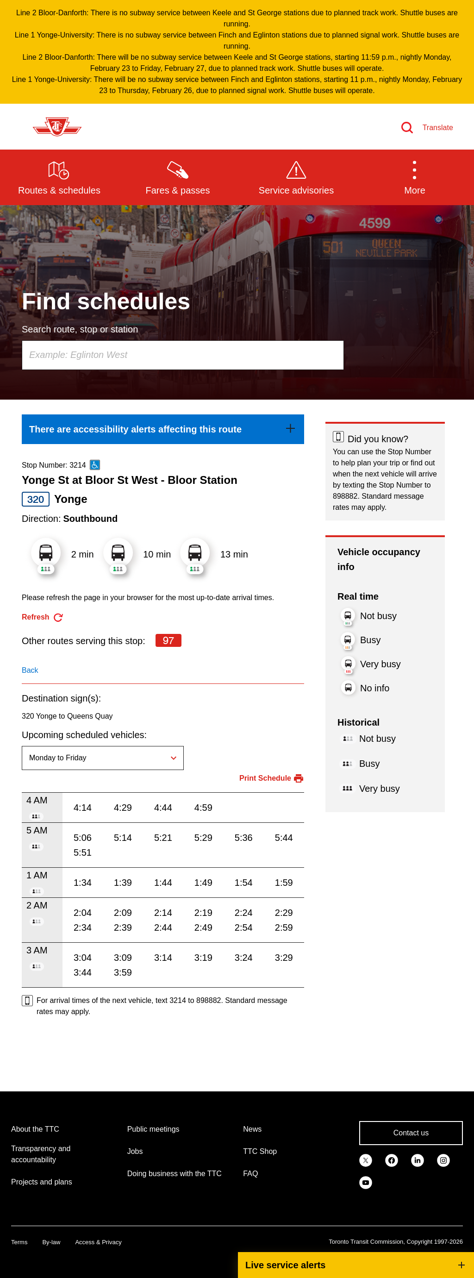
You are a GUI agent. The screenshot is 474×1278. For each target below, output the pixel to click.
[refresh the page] (43, 617)
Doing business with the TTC (174, 1174)
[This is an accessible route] (95, 465)
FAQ (250, 1174)
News (252, 1129)
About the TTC (35, 1129)
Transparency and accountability (40, 1154)
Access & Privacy (98, 1242)
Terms (19, 1242)
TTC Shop (260, 1151)
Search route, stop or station (80, 329)
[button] (415, 177)
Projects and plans (41, 1182)
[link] (163, 429)
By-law (51, 1242)
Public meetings (153, 1129)
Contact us (411, 1133)
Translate (438, 128)
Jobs (135, 1151)
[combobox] (183, 355)
